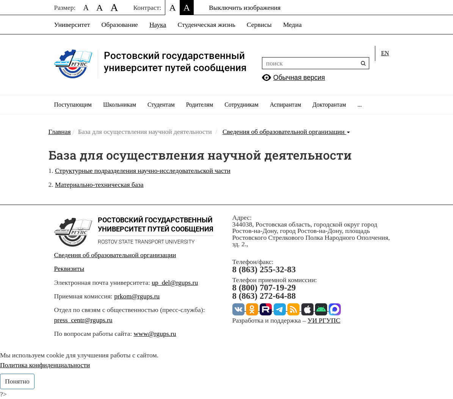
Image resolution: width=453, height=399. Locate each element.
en (385, 53)
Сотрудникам (241, 104)
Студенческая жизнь (206, 24)
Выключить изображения (245, 7)
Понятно (17, 381)
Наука (157, 24)
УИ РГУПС (323, 320)
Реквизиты (69, 268)
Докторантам (329, 104)
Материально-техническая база (99, 184)
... (359, 104)
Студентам (161, 104)
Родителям (199, 104)
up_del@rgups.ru (175, 282)
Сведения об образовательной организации (286, 131)
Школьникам (119, 104)
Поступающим (73, 104)
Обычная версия (299, 77)
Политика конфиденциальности (45, 365)
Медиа (292, 24)
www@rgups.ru (154, 333)
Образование (119, 24)
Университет (72, 24)
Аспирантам (285, 104)
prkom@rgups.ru (137, 296)
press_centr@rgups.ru (83, 320)
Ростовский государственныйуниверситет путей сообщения (175, 61)
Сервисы (259, 24)
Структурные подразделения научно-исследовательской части (142, 170)
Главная (60, 131)
